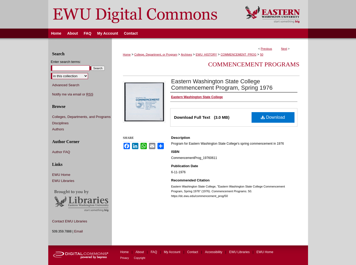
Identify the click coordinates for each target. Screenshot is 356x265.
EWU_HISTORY (206, 54)
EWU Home (61, 175)
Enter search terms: (66, 62)
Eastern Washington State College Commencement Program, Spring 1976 (222, 84)
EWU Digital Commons (143, 14)
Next (284, 48)
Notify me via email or (72, 94)
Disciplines (60, 123)
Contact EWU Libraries (69, 221)
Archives (186, 54)
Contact (193, 252)
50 (261, 54)
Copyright (139, 258)
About (140, 252)
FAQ (154, 252)
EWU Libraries (63, 181)
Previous (266, 48)
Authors (58, 129)
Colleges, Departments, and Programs (81, 117)
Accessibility (214, 252)
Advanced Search (66, 85)
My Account (172, 252)
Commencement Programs (253, 64)
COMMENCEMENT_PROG (238, 54)
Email (78, 231)
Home (127, 54)
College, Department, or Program (155, 54)
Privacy (125, 258)
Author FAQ (61, 152)
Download (273, 117)
